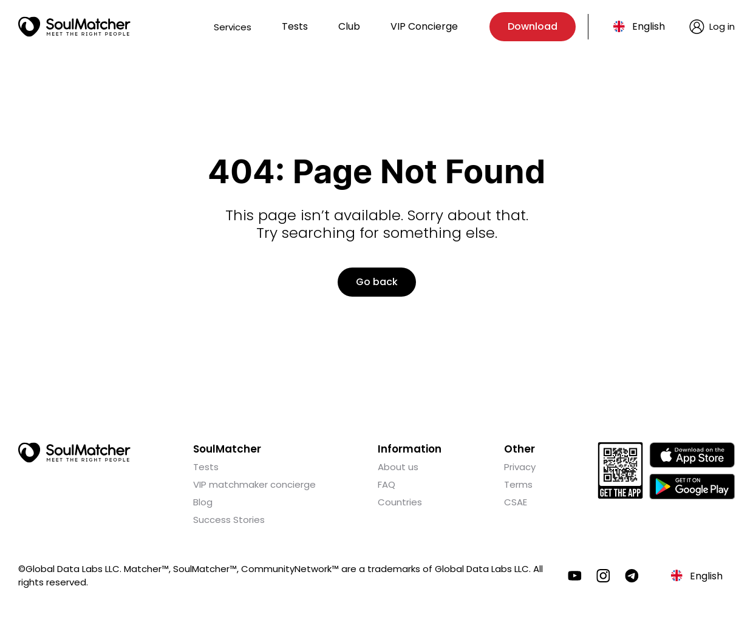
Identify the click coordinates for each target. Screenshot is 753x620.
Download (532, 26)
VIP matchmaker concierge (254, 484)
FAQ (386, 484)
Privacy (520, 466)
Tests (295, 26)
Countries (400, 502)
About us (398, 466)
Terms (518, 484)
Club (349, 26)
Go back (377, 282)
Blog (203, 502)
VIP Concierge (424, 26)
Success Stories (229, 519)
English (648, 26)
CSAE (515, 502)
